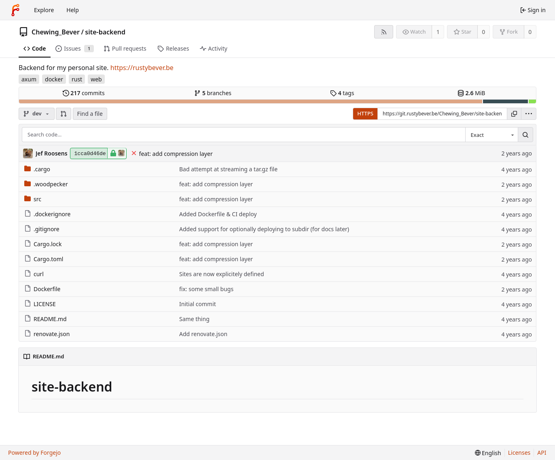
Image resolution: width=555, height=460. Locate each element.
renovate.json (47, 334)
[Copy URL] (514, 114)
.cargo (37, 169)
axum (28, 79)
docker (54, 79)
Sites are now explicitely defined (221, 274)
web (96, 79)
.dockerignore (47, 214)
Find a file (90, 113)
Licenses (519, 452)
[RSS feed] (383, 31)
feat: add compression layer (176, 154)
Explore (44, 10)
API (541, 452)
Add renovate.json (203, 334)
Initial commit (197, 304)
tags (342, 93)
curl (34, 274)
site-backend (105, 32)
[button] (63, 114)
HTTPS (365, 113)
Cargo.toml (43, 259)
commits (84, 93)
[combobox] (491, 135)
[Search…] (525, 135)
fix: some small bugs (206, 289)
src (32, 199)
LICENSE (40, 304)
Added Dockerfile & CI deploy (218, 214)
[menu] (528, 114)
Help (72, 10)
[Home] (15, 10)
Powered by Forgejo (34, 452)
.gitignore (41, 229)
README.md (45, 319)
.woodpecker (46, 184)
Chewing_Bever (56, 32)
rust (77, 79)
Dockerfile (42, 289)
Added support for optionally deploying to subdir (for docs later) (264, 229)
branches (212, 93)
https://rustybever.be (142, 67)
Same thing (194, 319)
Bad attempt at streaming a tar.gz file (228, 169)
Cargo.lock (42, 244)
